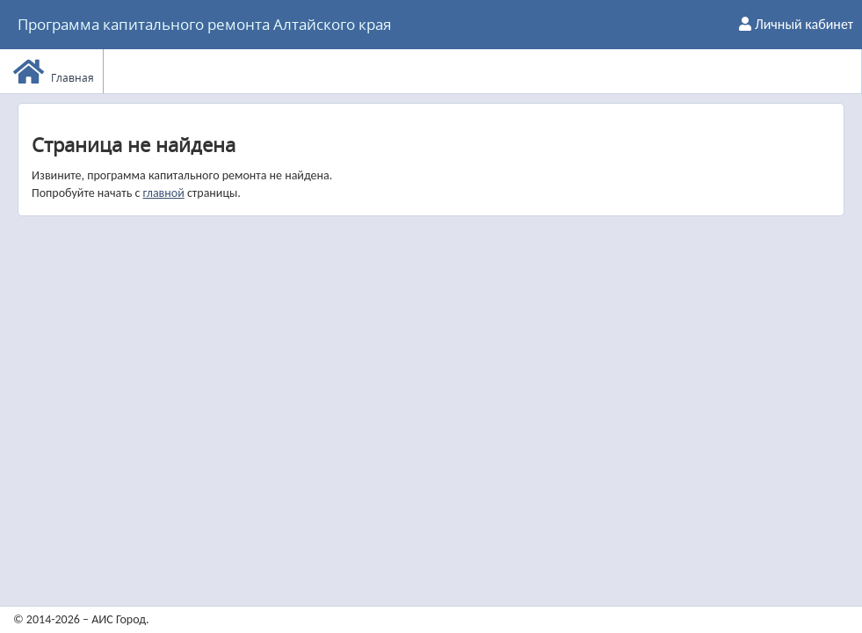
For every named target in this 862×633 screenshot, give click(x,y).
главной (163, 193)
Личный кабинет (796, 24)
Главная (53, 71)
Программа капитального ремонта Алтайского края (204, 24)
